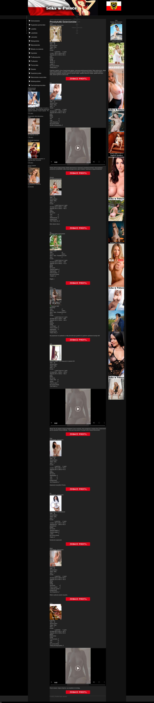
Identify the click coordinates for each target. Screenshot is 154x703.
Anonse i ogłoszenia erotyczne (57, 19)
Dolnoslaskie (68, 19)
